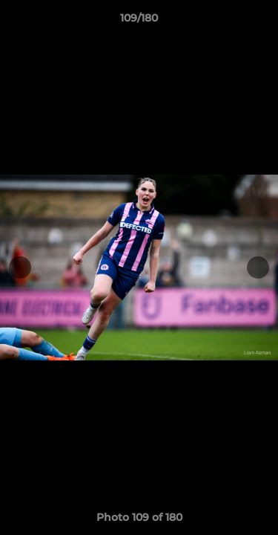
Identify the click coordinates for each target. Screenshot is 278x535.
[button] (260, 21)
